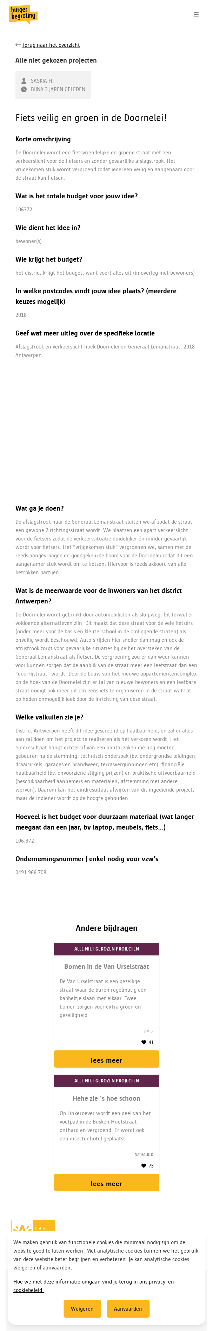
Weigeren (82, 1309)
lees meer (106, 1060)
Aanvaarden (128, 1309)
